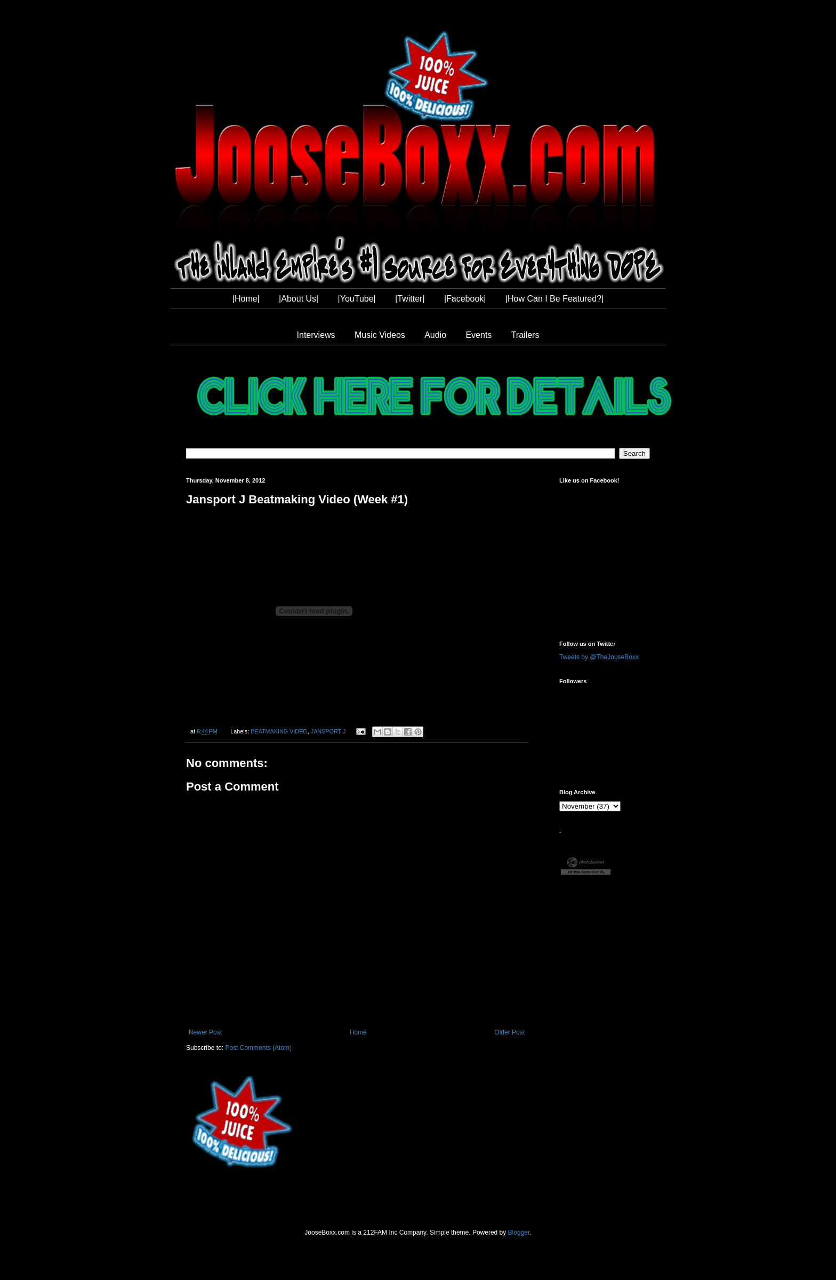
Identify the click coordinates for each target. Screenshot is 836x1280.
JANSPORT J (328, 731)
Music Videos (380, 334)
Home (358, 1032)
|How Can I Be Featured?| (554, 298)
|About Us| (298, 298)
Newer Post (205, 1032)
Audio (435, 334)
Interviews (316, 334)
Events (478, 334)
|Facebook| (465, 298)
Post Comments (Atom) (258, 1048)
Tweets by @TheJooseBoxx (599, 657)
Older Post (509, 1032)
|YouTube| (357, 298)
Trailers (525, 334)
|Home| (246, 298)
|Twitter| (409, 298)
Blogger (519, 1232)
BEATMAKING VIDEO (279, 731)
